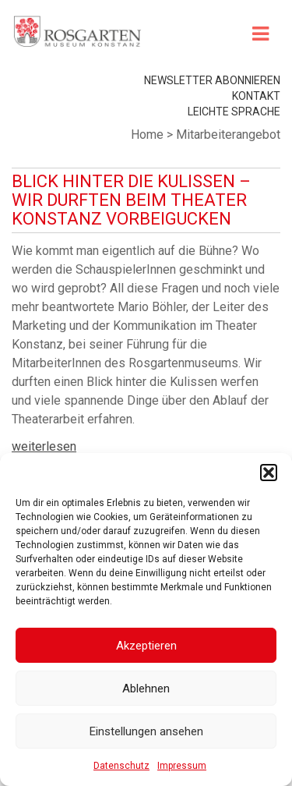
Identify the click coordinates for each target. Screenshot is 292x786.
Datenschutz (121, 765)
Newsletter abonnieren (212, 80)
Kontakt (256, 96)
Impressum (181, 765)
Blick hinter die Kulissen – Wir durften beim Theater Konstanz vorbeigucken (131, 200)
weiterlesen (44, 446)
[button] (268, 472)
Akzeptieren (146, 646)
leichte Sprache (234, 111)
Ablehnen (146, 689)
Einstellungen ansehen (146, 731)
